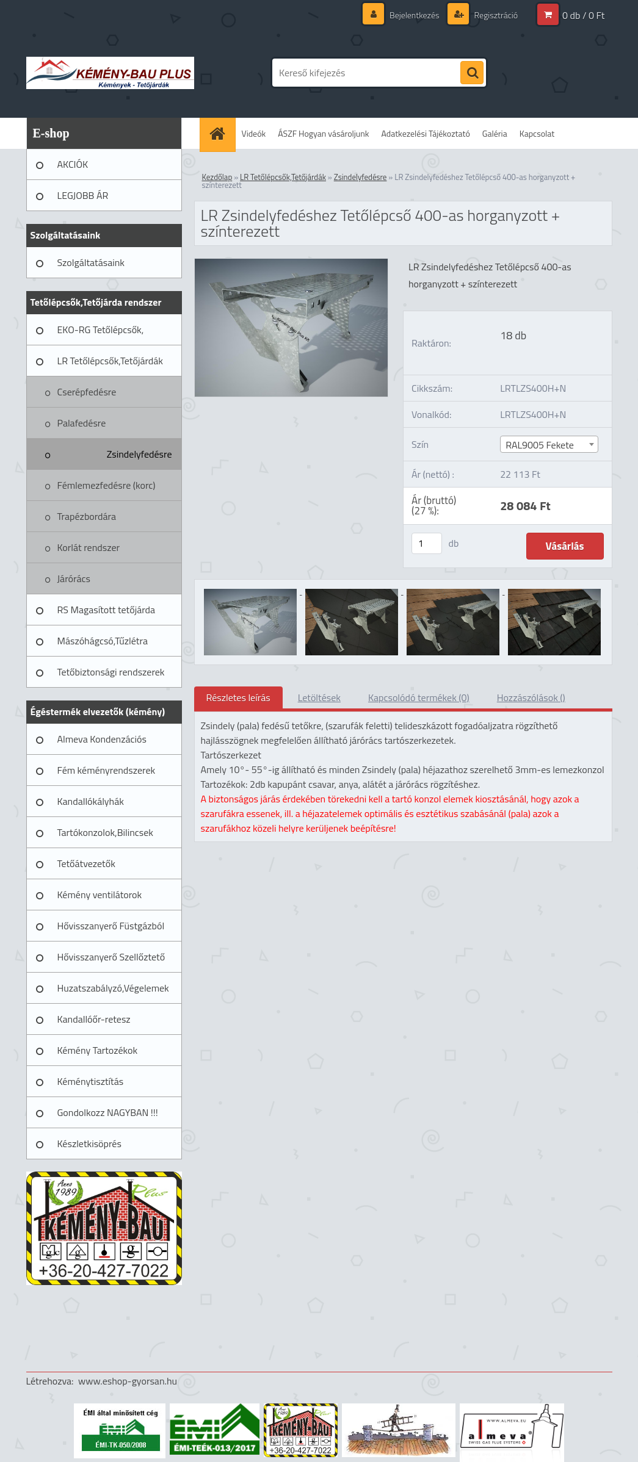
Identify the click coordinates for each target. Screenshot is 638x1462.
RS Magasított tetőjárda (106, 609)
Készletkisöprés (89, 1143)
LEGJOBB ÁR (83, 195)
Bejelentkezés (414, 15)
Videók (254, 133)
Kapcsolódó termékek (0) (418, 697)
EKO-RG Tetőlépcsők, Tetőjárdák (100, 333)
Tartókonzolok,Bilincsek (105, 832)
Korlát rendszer (88, 547)
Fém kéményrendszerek (106, 770)
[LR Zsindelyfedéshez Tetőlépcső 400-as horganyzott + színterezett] (291, 263)
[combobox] (549, 444)
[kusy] (426, 543)
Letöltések (319, 697)
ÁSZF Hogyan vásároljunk (323, 133)
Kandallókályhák (90, 801)
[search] (472, 73)
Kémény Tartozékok (97, 1050)
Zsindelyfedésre (139, 454)
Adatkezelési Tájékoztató (426, 133)
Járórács (73, 578)
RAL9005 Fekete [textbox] (540, 445)
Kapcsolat (537, 133)
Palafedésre (81, 423)
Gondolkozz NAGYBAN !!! (107, 1112)
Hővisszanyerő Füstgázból (111, 925)
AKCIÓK (73, 164)
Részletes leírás (238, 697)
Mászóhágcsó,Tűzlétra (102, 640)
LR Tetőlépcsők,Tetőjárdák (110, 360)
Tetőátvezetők (86, 863)
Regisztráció (495, 15)
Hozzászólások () (531, 697)
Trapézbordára (87, 516)
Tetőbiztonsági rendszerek (111, 671)
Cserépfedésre (87, 391)
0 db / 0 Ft (583, 15)
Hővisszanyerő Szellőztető (111, 956)
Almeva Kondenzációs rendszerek (102, 743)
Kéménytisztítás (90, 1081)
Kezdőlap (217, 177)
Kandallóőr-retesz (94, 1019)
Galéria (494, 133)
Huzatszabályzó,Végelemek (113, 988)
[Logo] (110, 72)
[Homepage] (222, 133)
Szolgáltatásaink (91, 262)
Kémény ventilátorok (99, 894)
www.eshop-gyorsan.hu (127, 1381)
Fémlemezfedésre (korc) (106, 485)
